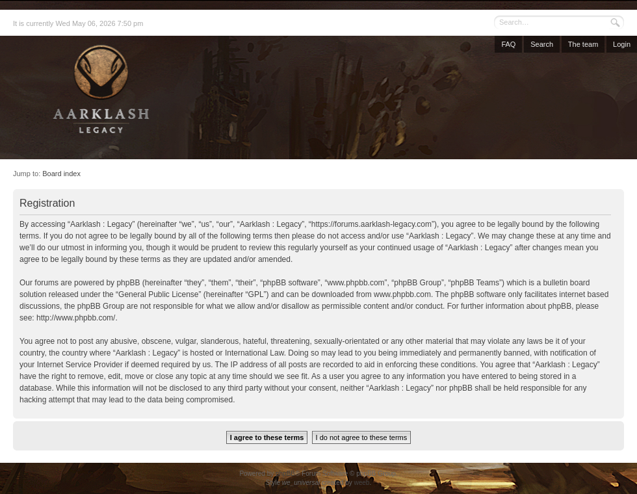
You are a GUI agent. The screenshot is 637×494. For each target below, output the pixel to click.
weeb (361, 482)
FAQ (508, 44)
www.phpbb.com (402, 294)
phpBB (285, 473)
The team (583, 44)
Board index (61, 173)
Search (541, 44)
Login (621, 44)
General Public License (158, 294)
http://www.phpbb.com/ (75, 317)
